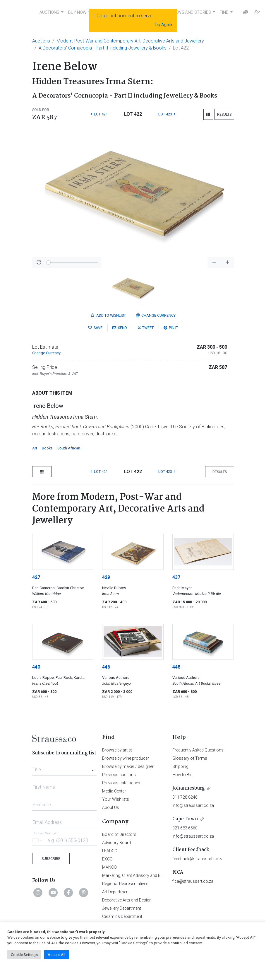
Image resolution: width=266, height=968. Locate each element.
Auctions (41, 41)
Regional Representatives (125, 883)
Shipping (180, 766)
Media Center (114, 791)
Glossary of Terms (189, 758)
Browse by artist (117, 750)
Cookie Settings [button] (24, 954)
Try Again (163, 24)
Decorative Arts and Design (127, 900)
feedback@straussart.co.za (198, 858)
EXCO (107, 859)
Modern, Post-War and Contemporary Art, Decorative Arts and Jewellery (130, 41)
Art (34, 448)
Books (47, 448)
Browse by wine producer (125, 758)
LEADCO (109, 850)
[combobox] (64, 768)
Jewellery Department (121, 908)
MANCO (109, 867)
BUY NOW (77, 12)
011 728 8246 (185, 797)
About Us (110, 807)
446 (106, 667)
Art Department (116, 891)
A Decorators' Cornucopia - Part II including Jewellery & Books (103, 48)
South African (68, 448)
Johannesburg (188, 788)
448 (176, 667)
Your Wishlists (115, 799)
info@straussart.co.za (193, 805)
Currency (156, 315)
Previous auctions (119, 774)
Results (224, 114)
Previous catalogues (121, 782)
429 (106, 577)
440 (36, 667)
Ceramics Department (122, 916)
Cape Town (185, 819)
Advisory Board (116, 842)
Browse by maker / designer (128, 766)
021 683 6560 (185, 828)
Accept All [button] (56, 954)
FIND (224, 12)
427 (36, 577)
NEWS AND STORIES (192, 12)
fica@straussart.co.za (192, 881)
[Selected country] (38, 840)
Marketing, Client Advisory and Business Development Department (162, 875)
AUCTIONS (49, 12)
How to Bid (182, 774)
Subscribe (51, 858)
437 (176, 577)
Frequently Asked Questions (198, 750)
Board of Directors (119, 834)
